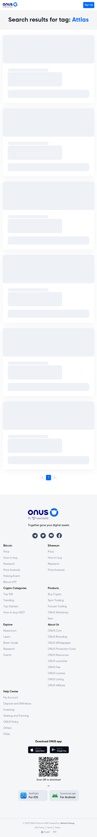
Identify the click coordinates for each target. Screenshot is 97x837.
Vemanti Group (67, 823)
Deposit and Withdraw (17, 703)
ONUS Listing (56, 679)
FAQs (6, 734)
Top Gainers (10, 606)
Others (7, 728)
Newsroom (10, 630)
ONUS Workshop (58, 612)
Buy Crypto (55, 594)
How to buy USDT (14, 612)
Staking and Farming (16, 715)
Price (6, 551)
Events (7, 655)
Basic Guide (10, 643)
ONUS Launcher (57, 661)
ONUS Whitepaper (59, 643)
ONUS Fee (54, 667)
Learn (6, 636)
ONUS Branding (57, 636)
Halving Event (11, 576)
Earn (50, 618)
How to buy (10, 557)
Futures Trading (57, 606)
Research (9, 564)
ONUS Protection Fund (61, 649)
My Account (10, 697)
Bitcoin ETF (10, 582)
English (47, 832)
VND (55, 832)
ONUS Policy (11, 722)
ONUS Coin (55, 630)
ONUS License (56, 673)
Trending (8, 600)
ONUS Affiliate (56, 685)
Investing (8, 709)
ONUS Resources (58, 655)
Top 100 (8, 594)
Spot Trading (56, 600)
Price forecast (11, 570)
